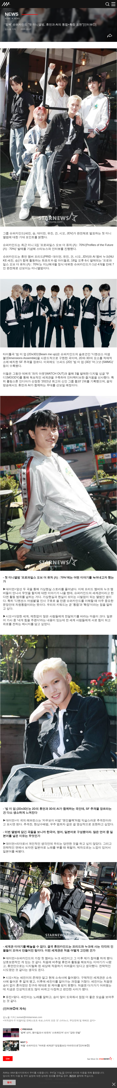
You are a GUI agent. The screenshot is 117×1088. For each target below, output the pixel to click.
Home (8, 18)
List (8, 1058)
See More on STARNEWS (100, 1058)
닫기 (113, 1084)
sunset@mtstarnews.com (29, 1017)
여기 (71, 1076)
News (17, 18)
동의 (9, 1082)
